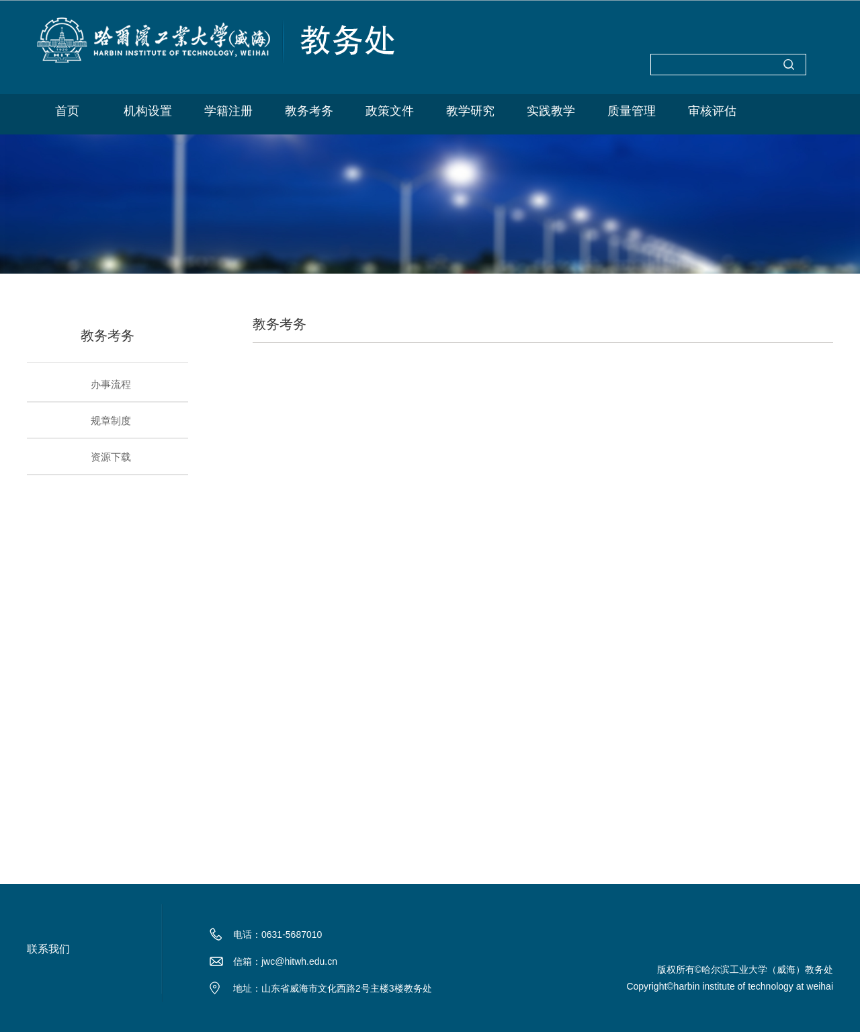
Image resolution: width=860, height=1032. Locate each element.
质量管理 (631, 111)
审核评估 (712, 111)
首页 (67, 111)
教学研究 (470, 111)
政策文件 (390, 111)
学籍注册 (228, 111)
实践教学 (551, 111)
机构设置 (148, 111)
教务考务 (309, 111)
